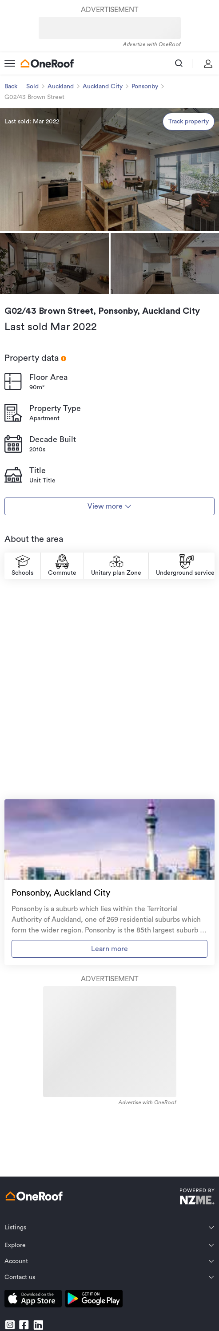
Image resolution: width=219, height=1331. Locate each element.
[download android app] (94, 1300)
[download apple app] (33, 1300)
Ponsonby (144, 86)
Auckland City (103, 86)
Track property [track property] (188, 121)
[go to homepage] (47, 63)
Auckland (61, 86)
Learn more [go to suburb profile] (109, 948)
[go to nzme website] (197, 1197)
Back (10, 86)
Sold (32, 86)
